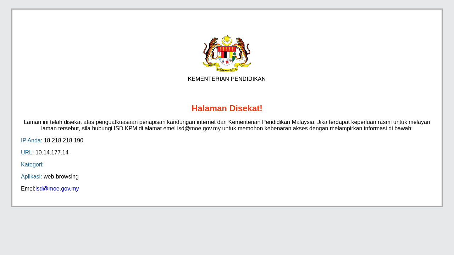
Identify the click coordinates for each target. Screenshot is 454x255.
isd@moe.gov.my (57, 189)
